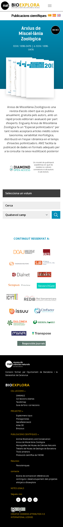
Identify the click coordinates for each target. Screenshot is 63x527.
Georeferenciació (23, 422)
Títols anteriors (23, 451)
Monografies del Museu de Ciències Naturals (36, 445)
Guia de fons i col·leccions (27, 405)
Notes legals (17, 488)
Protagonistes (22, 419)
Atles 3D (20, 425)
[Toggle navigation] (50, 6)
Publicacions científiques (29, 16)
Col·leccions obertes (25, 399)
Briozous (20, 428)
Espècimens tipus (24, 415)
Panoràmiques (22, 465)
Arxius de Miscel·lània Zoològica (30, 442)
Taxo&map (21, 402)
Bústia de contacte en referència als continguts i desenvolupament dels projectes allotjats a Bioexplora (36, 479)
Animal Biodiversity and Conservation (33, 439)
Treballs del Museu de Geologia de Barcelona (36, 448)
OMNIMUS (20, 395)
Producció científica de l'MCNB (30, 455)
